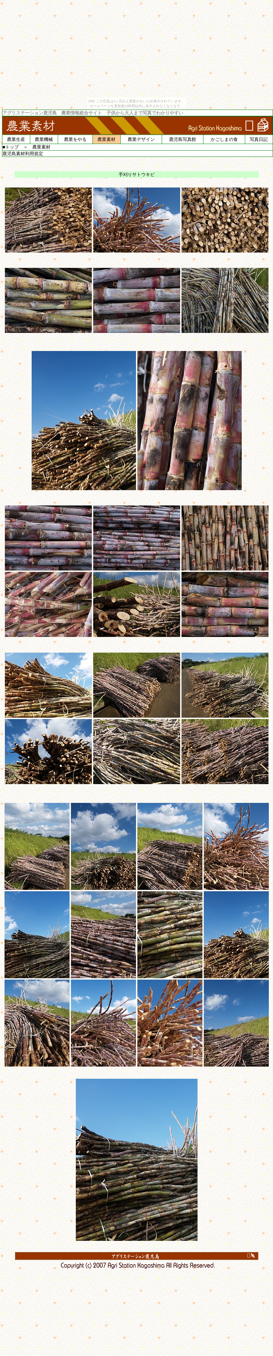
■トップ (10, 147)
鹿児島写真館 (182, 139)
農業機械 (44, 139)
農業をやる (75, 139)
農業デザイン (141, 139)
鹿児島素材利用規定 (22, 153)
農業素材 (106, 139)
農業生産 (16, 139)
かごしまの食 (224, 139)
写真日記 (259, 139)
